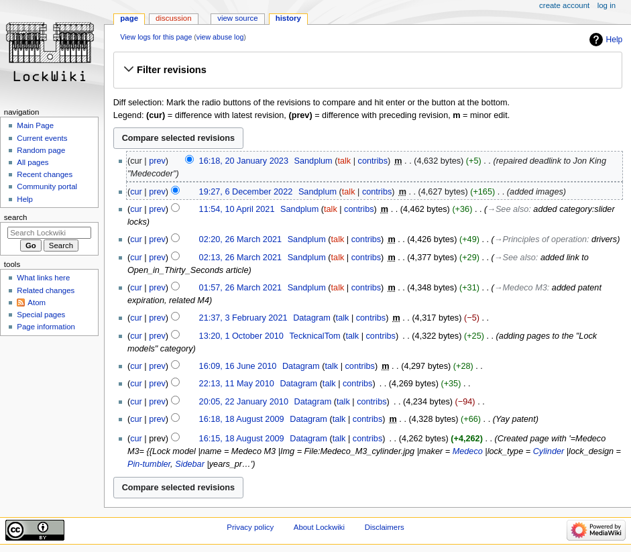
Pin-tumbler (148, 464)
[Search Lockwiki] (49, 233)
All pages (32, 162)
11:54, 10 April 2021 (237, 209)
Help (614, 39)
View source (237, 18)
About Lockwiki (319, 527)
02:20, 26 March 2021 (240, 239)
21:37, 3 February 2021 (243, 318)
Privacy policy (250, 527)
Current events (42, 138)
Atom (36, 302)
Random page (41, 150)
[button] (367, 70)
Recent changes (44, 174)
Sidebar (190, 464)
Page (129, 18)
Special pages (41, 315)
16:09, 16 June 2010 (238, 366)
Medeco (468, 451)
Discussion (173, 18)
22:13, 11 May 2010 (236, 383)
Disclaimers (384, 527)
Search (15, 217)
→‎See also (507, 209)
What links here (43, 278)
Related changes (45, 290)
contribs (373, 161)
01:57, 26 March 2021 (240, 287)
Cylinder (549, 451)
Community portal (47, 186)
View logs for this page (156, 37)
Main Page (35, 125)
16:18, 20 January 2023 (243, 161)
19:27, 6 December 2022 (246, 192)
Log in (606, 5)
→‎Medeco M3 (520, 287)
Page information (46, 327)
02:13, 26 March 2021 (240, 257)
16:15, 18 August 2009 (241, 438)
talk (344, 161)
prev (157, 161)
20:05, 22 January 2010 (243, 401)
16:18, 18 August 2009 (241, 419)
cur (136, 192)
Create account (564, 5)
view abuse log (220, 37)
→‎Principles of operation (540, 239)
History (288, 18)
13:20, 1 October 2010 (241, 336)
